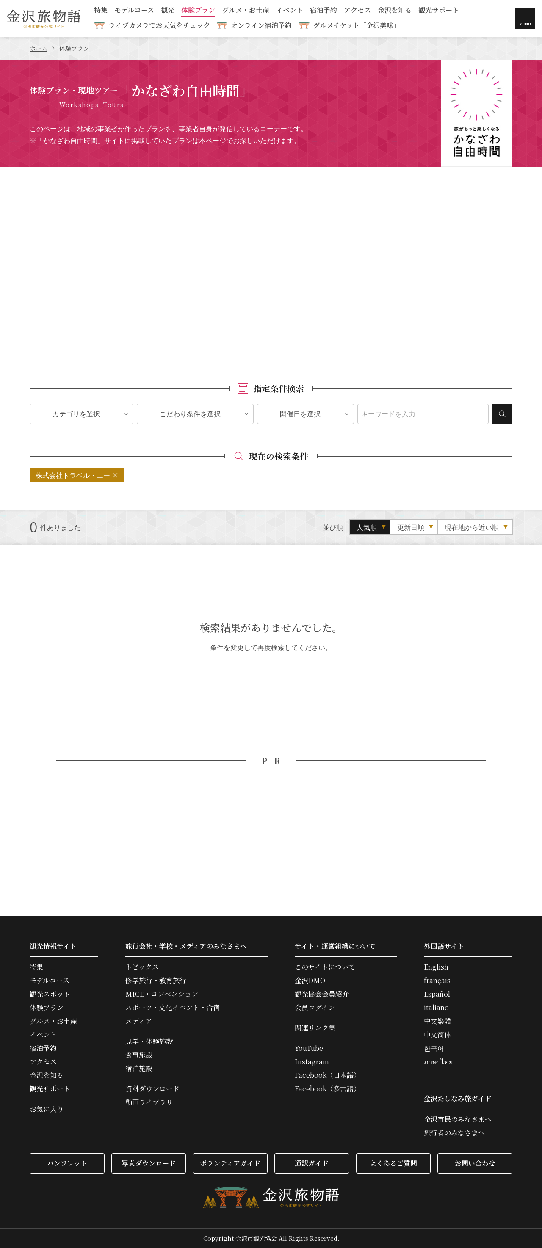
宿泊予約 (323, 11)
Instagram (312, 1061)
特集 (101, 11)
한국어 (434, 1048)
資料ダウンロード (152, 1088)
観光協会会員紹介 (322, 994)
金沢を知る (395, 11)
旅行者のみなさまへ (454, 1133)
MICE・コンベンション (161, 994)
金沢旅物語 (43, 18)
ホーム (38, 48)
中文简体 (437, 1034)
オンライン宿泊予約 (261, 25)
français (437, 980)
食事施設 (138, 1055)
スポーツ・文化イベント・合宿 (172, 1007)
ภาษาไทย (438, 1061)
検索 (502, 414)
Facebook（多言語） (327, 1088)
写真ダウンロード (149, 1163)
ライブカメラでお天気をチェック (159, 25)
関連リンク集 (315, 1028)
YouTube (309, 1048)
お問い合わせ (475, 1163)
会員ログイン (315, 1007)
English (436, 967)
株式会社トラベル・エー (73, 475)
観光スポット (50, 994)
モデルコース (134, 11)
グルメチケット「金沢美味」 (356, 25)
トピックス (142, 967)
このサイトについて (325, 967)
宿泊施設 (138, 1068)
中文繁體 (437, 1021)
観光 (167, 11)
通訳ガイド (312, 1163)
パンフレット (67, 1163)
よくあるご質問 (393, 1163)
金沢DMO (310, 980)
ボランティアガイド (230, 1163)
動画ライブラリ (149, 1102)
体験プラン (198, 11)
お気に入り (47, 1109)
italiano (436, 1007)
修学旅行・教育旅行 (155, 980)
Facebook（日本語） (327, 1075)
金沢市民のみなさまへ (458, 1119)
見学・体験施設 (149, 1041)
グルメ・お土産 (245, 11)
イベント (289, 11)
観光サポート (438, 11)
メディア (138, 1021)
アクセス (357, 11)
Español (437, 994)
